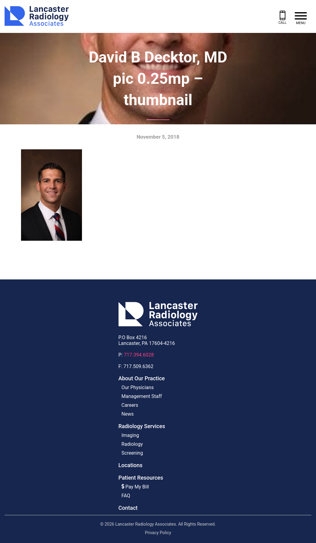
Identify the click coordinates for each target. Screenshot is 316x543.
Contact (128, 508)
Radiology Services (142, 426)
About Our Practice (142, 378)
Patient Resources (141, 477)
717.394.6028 (139, 355)
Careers (130, 405)
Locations (131, 465)
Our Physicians (138, 387)
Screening (132, 453)
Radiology (132, 444)
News (128, 414)
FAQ (126, 496)
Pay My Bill (135, 487)
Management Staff (142, 396)
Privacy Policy (158, 532)
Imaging (130, 435)
